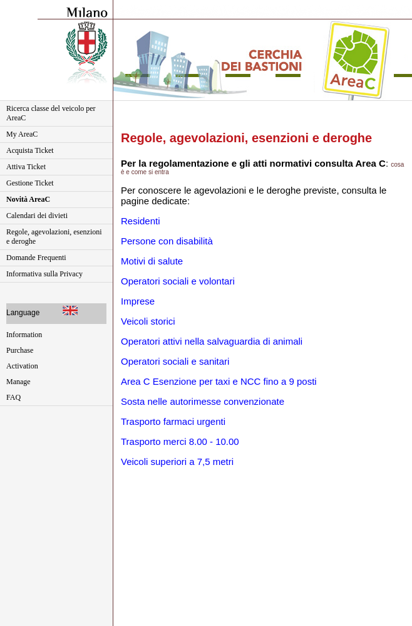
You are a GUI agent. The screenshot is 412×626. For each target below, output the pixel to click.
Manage (18, 381)
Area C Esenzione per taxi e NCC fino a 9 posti (219, 381)
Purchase (19, 350)
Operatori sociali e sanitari (175, 361)
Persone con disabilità (167, 241)
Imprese (138, 301)
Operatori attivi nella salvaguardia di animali (211, 341)
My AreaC (22, 134)
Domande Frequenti (36, 257)
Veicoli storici (148, 321)
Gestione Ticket (30, 183)
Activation (22, 366)
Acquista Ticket (30, 150)
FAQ (13, 397)
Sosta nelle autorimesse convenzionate (202, 401)
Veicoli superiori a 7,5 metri (177, 461)
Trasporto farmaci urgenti (173, 421)
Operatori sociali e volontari (178, 281)
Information (24, 334)
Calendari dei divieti (37, 215)
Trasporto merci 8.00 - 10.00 (180, 441)
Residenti (140, 221)
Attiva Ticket (26, 166)
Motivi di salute (152, 261)
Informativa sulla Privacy (44, 273)
